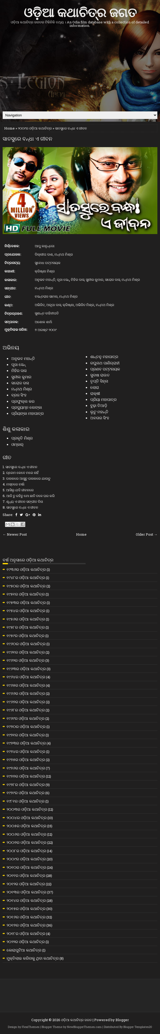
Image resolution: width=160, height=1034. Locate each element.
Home (9, 128)
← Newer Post (15, 534)
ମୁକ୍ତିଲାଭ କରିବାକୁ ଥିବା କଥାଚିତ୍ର (33, 958)
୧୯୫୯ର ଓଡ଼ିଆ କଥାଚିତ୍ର (25, 635)
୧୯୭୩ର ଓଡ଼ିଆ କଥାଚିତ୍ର (26, 743)
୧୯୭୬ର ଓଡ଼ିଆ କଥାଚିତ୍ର (26, 768)
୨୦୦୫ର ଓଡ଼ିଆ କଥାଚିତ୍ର (26, 825)
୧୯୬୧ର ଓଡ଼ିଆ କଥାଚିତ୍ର (26, 652)
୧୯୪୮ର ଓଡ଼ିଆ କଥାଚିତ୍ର (26, 577)
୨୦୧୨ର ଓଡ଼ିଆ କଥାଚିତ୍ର (26, 883)
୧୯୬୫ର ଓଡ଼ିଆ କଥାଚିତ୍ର (26, 685)
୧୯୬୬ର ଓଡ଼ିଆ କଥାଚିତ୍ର (26, 693)
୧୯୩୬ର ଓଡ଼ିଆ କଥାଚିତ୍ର (26, 569)
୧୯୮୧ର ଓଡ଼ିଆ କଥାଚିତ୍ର (25, 801)
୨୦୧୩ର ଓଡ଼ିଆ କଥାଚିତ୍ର (26, 892)
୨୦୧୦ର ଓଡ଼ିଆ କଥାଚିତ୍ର (26, 867)
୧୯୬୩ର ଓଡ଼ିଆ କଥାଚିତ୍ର (26, 668)
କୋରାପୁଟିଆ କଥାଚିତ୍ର (24, 950)
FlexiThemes (30, 1027)
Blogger (122, 1019)
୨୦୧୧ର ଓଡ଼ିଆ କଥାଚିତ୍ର (26, 875)
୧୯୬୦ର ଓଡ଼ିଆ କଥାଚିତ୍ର (26, 643)
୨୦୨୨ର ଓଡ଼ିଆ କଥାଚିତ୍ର (26, 941)
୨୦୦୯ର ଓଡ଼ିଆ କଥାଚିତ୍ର (35, 128)
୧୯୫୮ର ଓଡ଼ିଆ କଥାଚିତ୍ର (26, 627)
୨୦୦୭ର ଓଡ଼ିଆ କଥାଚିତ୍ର (26, 842)
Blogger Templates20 (137, 1027)
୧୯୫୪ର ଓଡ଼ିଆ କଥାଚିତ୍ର (26, 610)
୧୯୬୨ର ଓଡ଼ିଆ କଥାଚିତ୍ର (25, 660)
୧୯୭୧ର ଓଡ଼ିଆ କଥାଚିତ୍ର (26, 734)
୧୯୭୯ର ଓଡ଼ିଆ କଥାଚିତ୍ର (25, 792)
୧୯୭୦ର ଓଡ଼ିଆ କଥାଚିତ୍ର (26, 726)
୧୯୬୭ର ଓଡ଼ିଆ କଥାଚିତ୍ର (26, 701)
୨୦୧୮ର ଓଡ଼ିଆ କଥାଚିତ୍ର (26, 933)
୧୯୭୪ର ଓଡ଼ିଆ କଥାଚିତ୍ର (26, 751)
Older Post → (146, 534)
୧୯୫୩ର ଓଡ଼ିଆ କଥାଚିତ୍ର (26, 602)
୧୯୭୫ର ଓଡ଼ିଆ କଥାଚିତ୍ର (26, 759)
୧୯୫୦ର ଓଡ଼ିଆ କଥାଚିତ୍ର (26, 585)
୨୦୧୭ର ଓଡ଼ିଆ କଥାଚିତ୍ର (26, 925)
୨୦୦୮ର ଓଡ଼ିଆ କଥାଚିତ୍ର (26, 850)
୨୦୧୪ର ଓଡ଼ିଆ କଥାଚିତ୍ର (26, 900)
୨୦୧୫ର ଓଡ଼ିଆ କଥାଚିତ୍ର (26, 908)
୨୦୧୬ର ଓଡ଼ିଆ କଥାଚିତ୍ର (26, 916)
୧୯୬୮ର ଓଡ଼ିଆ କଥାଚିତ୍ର (26, 709)
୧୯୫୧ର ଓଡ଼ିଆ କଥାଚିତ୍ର (26, 594)
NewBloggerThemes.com (84, 1027)
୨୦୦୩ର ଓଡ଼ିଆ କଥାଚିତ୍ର (27, 809)
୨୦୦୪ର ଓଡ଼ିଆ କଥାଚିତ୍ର (27, 817)
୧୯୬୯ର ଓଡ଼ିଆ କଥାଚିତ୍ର (25, 718)
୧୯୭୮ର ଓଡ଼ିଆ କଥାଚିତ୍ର (26, 784)
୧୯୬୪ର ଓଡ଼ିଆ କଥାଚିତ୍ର (26, 676)
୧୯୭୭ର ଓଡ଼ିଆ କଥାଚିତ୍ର (26, 776)
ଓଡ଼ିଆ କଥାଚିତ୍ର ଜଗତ (80, 11)
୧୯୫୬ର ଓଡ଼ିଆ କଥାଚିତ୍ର (26, 619)
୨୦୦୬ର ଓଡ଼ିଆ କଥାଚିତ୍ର (26, 834)
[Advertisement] (80, 69)
